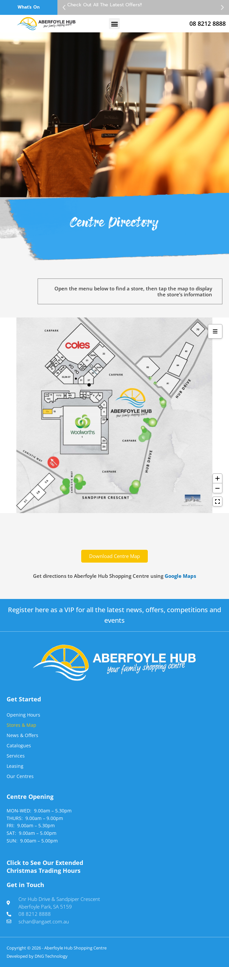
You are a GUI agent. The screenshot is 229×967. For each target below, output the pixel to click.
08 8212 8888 (207, 23)
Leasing (15, 766)
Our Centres (20, 776)
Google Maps (180, 576)
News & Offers (22, 735)
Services (16, 756)
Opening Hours (23, 715)
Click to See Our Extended (45, 866)
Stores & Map (21, 725)
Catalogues (19, 745)
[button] (64, 7)
